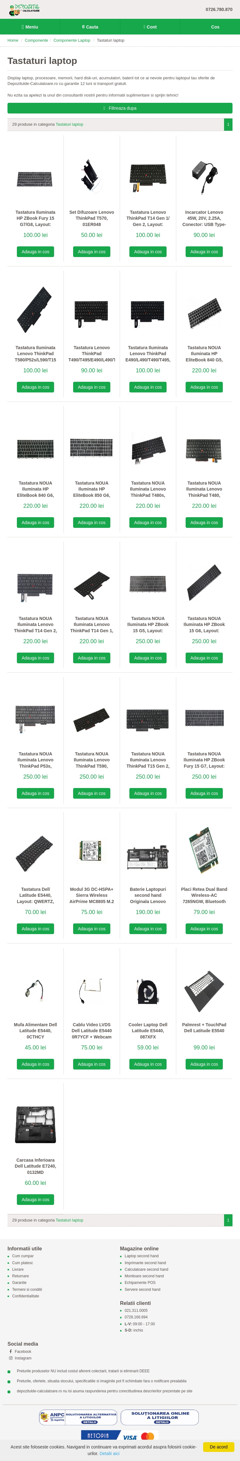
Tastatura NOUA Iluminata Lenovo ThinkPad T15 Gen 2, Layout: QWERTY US (148, 763)
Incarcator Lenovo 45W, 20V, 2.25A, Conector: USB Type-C (204, 221)
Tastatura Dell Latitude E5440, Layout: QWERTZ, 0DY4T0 (35, 898)
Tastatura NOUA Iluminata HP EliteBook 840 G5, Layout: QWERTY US (204, 357)
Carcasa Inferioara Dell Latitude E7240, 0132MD (35, 1166)
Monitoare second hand (144, 1276)
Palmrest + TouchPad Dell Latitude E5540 (204, 1027)
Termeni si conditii (27, 1289)
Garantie (19, 1283)
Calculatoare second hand (146, 1269)
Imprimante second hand (145, 1263)
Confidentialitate (25, 1296)
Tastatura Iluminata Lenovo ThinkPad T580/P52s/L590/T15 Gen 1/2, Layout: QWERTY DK (35, 360)
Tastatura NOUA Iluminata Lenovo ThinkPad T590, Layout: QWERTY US (91, 763)
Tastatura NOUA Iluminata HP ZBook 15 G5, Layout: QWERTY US (148, 627)
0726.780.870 (219, 9)
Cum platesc (22, 1263)
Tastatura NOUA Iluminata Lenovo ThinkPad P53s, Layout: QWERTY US (35, 763)
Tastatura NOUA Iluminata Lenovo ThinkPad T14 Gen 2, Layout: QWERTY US (35, 627)
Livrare (18, 1269)
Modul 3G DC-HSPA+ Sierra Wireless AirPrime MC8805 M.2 (91, 895)
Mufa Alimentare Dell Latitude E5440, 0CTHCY (35, 1030)
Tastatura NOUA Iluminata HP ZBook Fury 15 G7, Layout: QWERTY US (204, 763)
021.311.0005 (136, 1311)
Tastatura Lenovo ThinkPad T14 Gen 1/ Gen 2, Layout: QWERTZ (148, 221)
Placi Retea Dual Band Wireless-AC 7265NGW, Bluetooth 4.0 (204, 898)
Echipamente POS (140, 1283)
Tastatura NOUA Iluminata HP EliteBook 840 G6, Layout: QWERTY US (35, 492)
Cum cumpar (23, 1256)
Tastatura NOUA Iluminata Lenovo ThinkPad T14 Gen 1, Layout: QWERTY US (91, 627)
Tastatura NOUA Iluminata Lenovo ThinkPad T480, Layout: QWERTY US (204, 492)
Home (13, 40)
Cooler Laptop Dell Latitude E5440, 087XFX (147, 1030)
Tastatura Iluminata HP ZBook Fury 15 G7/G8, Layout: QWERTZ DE (35, 221)
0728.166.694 (136, 1317)
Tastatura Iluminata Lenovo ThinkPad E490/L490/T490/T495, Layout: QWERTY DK (148, 357)
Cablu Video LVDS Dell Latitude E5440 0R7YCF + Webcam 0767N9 (92, 1034)
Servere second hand (142, 1289)
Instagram (20, 1358)
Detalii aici (110, 1453)
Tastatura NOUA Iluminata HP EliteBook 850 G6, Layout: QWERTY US (91, 492)
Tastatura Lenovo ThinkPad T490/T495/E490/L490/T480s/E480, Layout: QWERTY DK (91, 357)
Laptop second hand (142, 1256)
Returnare (20, 1276)
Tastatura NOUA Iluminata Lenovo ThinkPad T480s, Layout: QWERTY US (148, 492)
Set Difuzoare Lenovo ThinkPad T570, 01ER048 (91, 218)
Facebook (19, 1351)
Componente (36, 40)
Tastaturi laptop (69, 124)
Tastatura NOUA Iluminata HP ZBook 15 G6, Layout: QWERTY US (204, 627)
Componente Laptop (71, 40)
